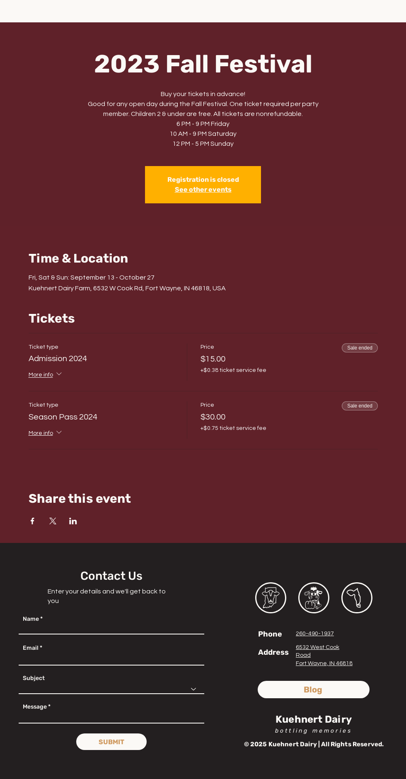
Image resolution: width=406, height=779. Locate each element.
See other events (203, 189)
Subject (34, 678)
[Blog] (314, 689)
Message (35, 707)
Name (31, 619)
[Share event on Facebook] (32, 521)
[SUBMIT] (111, 741)
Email (31, 648)
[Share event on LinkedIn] (73, 521)
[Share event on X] (53, 521)
